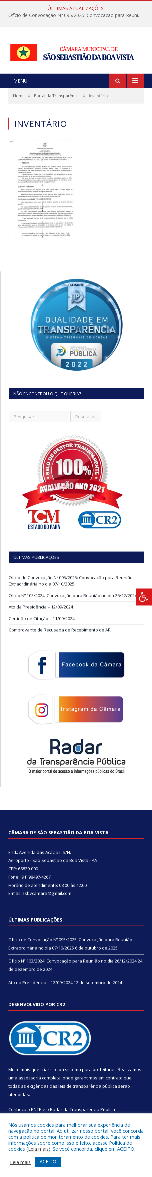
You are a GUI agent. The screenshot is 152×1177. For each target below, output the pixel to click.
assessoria (29, 1078)
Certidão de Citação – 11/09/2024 (42, 618)
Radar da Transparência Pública (82, 1109)
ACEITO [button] (48, 1161)
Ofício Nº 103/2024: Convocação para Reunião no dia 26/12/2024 (73, 595)
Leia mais (38, 1148)
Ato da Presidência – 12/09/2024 (41, 607)
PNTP (36, 1109)
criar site (49, 1069)
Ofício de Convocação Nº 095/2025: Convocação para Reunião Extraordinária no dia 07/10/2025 (77, 15)
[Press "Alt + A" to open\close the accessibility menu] (144, 596)
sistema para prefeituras (90, 1069)
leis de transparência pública (87, 1086)
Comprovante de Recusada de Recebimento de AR (60, 630)
